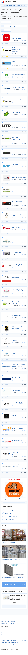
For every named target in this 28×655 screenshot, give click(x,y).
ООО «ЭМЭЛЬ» (16, 112)
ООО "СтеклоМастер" (17, 378)
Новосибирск (16, 305)
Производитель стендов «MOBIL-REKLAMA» (18, 365)
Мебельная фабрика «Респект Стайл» (17, 99)
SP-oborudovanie (16, 315)
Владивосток (15, 268)
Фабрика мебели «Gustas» (19, 177)
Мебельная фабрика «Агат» (17, 214)
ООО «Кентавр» (16, 390)
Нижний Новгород (17, 242)
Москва (14, 53)
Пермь (14, 229)
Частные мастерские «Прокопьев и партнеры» (18, 239)
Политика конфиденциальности (8, 623)
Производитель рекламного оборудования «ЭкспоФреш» (16, 138)
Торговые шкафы (9, 510)
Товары (2, 629)
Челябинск (15, 417)
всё (2, 26)
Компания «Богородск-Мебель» (18, 352)
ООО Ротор (15, 164)
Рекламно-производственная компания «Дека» (17, 36)
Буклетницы (8, 513)
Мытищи (15, 406)
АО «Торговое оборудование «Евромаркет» (16, 49)
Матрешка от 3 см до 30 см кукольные (9, 642)
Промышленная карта (6, 632)
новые (21, 26)
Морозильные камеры (11, 516)
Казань (14, 217)
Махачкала (15, 205)
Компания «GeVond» (17, 152)
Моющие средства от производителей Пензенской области (14, 640)
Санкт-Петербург (16, 179)
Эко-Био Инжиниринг (17, 428)
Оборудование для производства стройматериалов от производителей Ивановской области (14, 644)
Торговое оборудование (22, 5)
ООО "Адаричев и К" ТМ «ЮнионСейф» (18, 327)
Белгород (15, 127)
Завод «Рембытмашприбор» (17, 62)
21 (25, 53)
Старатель (14, 340)
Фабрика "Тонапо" (17, 227)
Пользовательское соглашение (8, 621)
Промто (14, 189)
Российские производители (9, 5)
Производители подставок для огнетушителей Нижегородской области (14, 646)
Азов (14, 430)
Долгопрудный (16, 77)
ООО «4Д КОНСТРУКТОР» (18, 74)
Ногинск (14, 456)
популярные (15, 26)
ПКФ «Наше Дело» (17, 252)
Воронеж (15, 114)
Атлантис (14, 415)
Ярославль (15, 40)
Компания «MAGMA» (17, 440)
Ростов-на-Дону (16, 154)
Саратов (14, 103)
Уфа (13, 254)
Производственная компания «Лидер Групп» (18, 265)
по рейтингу (8, 26)
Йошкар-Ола (15, 89)
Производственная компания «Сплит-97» (18, 290)
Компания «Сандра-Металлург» (17, 465)
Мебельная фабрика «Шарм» (17, 202)
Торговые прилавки (10, 519)
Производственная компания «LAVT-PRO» (18, 403)
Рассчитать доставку (14, 584)
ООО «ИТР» (15, 125)
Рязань (14, 191)
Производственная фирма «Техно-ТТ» (17, 453)
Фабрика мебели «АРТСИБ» (16, 302)
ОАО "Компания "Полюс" (18, 87)
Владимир (15, 166)
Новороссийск (16, 65)
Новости (3, 634)
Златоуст (15, 279)
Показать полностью (14, 606)
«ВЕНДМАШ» (15, 277)
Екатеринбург (16, 342)
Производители (4, 630)
